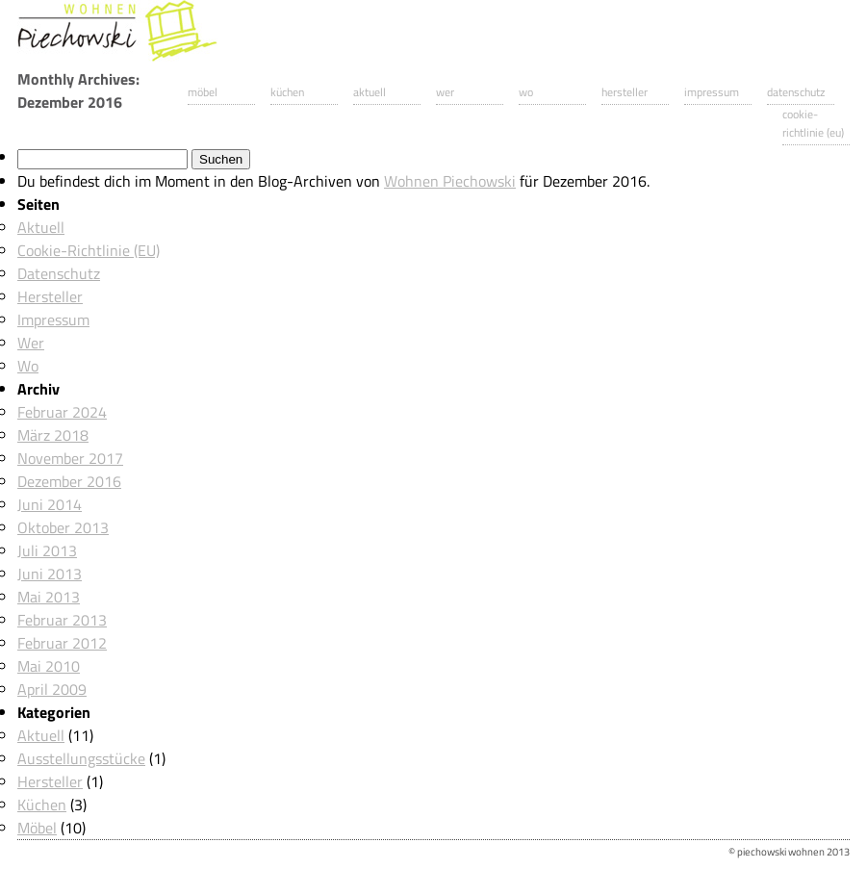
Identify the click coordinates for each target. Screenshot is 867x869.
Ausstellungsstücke (81, 758)
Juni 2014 (49, 504)
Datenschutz (796, 92)
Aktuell (369, 92)
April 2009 (52, 689)
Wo (526, 92)
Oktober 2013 (63, 527)
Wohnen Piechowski (450, 180)
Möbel (202, 92)
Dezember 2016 (69, 481)
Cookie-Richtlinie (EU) (813, 123)
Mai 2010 (48, 665)
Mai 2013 (48, 596)
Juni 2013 (49, 573)
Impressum (711, 92)
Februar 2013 (62, 619)
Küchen (287, 92)
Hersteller (624, 92)
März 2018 (53, 435)
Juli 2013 (47, 550)
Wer (445, 92)
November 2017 (70, 458)
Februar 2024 (62, 411)
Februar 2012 (62, 642)
